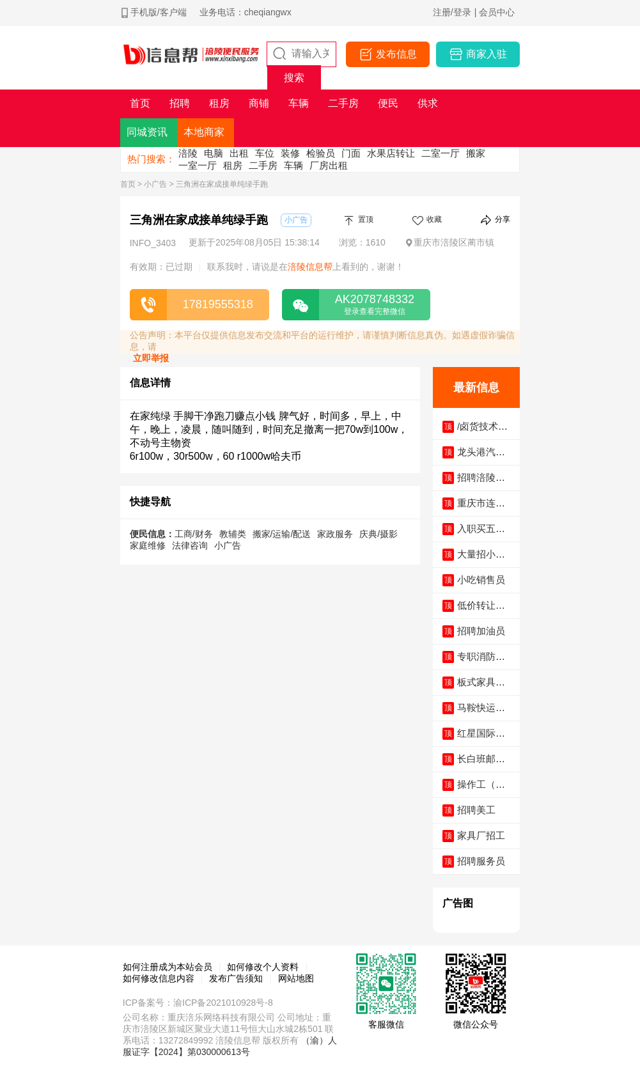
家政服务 (335, 534)
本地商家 (203, 132)
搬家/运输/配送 (282, 534)
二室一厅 (440, 153)
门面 (351, 153)
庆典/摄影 (378, 534)
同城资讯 (147, 132)
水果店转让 (391, 153)
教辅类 (232, 534)
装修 (290, 153)
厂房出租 (328, 165)
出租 (239, 153)
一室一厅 (197, 165)
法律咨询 (190, 545)
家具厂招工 (481, 835)
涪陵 (188, 153)
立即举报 (151, 358)
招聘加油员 (481, 630)
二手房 (263, 165)
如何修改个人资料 (263, 967)
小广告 (155, 184)
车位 (264, 153)
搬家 (475, 153)
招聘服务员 (481, 861)
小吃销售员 (481, 579)
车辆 (293, 165)
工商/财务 (194, 534)
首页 (128, 184)
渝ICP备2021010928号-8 (223, 1002)
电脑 (213, 153)
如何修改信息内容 (158, 978)
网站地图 (296, 978)
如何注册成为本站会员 (167, 967)
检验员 (320, 153)
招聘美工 (476, 809)
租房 (232, 165)
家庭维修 (148, 545)
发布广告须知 (236, 978)
